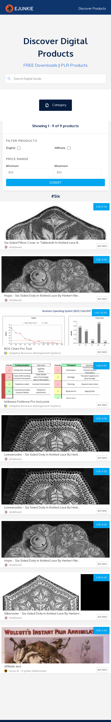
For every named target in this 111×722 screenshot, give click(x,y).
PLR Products (74, 65)
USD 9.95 (101, 365)
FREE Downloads (40, 65)
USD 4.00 (101, 418)
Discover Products (92, 8)
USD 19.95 (101, 312)
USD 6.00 (101, 259)
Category (55, 105)
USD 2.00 (101, 630)
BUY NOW (102, 246)
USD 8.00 (101, 206)
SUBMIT (55, 182)
